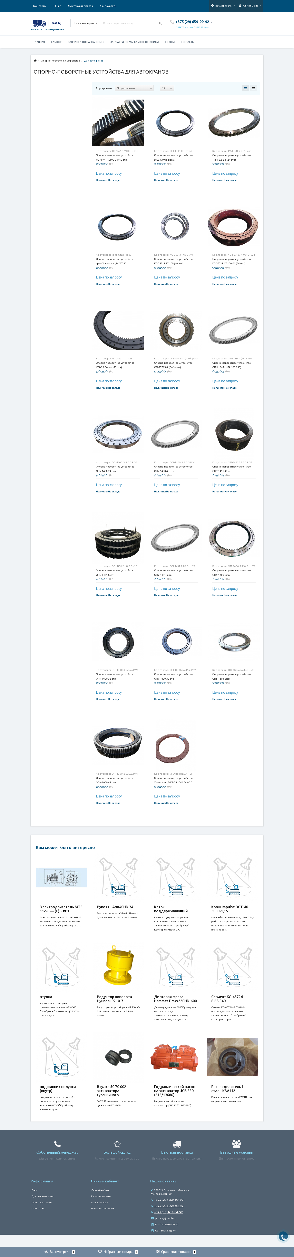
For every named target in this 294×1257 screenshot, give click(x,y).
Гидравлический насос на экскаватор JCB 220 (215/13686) (174, 1099)
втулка (46, 1001)
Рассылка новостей (102, 1220)
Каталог (56, 42)
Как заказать (88, 6)
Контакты (110, 6)
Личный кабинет (100, 1202)
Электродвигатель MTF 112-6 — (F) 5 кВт (61, 909)
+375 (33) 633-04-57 (167, 1224)
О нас (37, 6)
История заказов (101, 1208)
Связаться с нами (41, 1214)
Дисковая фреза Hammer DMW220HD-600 (175, 1003)
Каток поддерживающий (171, 909)
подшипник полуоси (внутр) (58, 1097)
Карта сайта (38, 1220)
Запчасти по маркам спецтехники (134, 42)
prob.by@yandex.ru (164, 1230)
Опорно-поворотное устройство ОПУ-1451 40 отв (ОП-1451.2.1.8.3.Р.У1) (231, 471)
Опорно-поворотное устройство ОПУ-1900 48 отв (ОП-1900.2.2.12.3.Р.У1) (115, 782)
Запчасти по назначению (86, 42)
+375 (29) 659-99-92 (167, 1212)
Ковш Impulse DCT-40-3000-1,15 (230, 909)
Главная (39, 42)
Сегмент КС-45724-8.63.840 (227, 1003)
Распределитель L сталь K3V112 (227, 1097)
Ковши (170, 42)
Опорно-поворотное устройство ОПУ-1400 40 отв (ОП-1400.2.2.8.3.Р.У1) (173, 471)
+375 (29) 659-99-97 (167, 1218)
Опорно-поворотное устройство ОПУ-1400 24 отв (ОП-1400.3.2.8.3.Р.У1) (115, 471)
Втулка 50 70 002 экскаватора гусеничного (111, 1099)
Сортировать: (104, 88)
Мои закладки (99, 1214)
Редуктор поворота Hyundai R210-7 (114, 1003)
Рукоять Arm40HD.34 (115, 907)
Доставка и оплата (60, 6)
